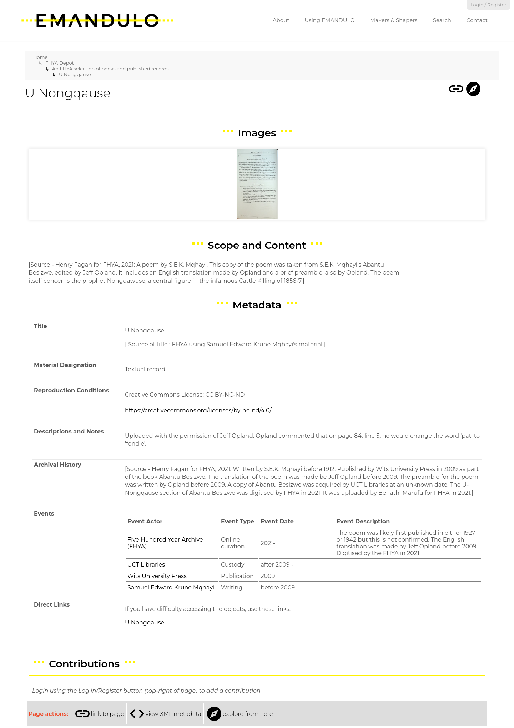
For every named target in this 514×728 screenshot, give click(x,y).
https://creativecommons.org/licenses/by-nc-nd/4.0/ (198, 410)
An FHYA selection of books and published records (110, 68)
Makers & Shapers (394, 20)
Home (40, 57)
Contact (477, 20)
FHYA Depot (59, 63)
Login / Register (488, 4)
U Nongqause (75, 74)
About (281, 20)
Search (442, 20)
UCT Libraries (146, 564)
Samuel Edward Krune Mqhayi (170, 587)
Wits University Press (157, 576)
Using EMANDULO (329, 20)
